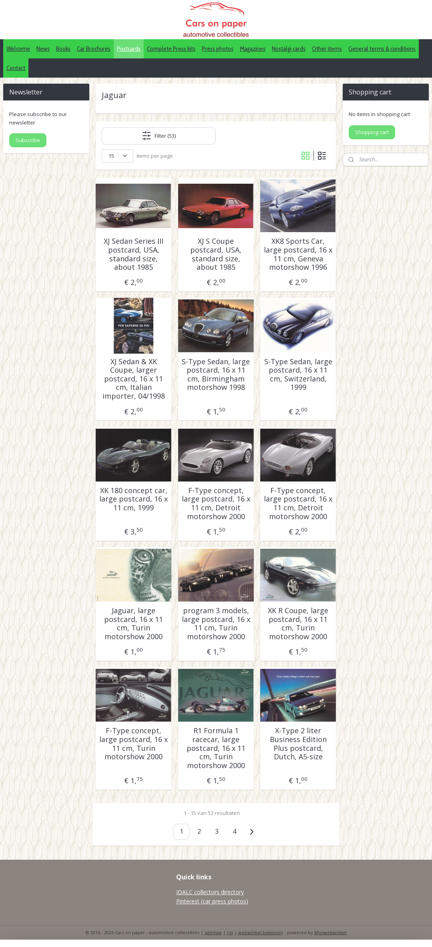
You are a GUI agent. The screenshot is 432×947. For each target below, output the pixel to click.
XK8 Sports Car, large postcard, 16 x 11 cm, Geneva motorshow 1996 (298, 254)
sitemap (213, 932)
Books (63, 48)
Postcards (129, 48)
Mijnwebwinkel (330, 932)
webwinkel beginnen (260, 932)
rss (230, 932)
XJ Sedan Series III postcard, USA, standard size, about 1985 (133, 254)
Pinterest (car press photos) (212, 901)
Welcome (18, 48)
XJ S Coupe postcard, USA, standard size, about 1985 (215, 254)
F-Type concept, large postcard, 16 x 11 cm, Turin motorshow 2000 (133, 743)
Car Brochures (94, 48)
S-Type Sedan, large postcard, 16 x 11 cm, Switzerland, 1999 (298, 374)
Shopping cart (372, 132)
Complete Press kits (171, 48)
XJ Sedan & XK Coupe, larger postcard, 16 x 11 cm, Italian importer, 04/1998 (133, 379)
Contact (15, 68)
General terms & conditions (382, 48)
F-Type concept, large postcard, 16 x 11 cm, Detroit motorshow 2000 (216, 503)
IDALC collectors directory (210, 892)
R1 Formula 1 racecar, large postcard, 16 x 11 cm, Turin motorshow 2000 (216, 748)
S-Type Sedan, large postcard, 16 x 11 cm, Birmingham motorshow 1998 (216, 374)
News (43, 48)
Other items (327, 48)
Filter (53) (159, 135)
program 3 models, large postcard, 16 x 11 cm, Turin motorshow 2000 (216, 623)
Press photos (217, 48)
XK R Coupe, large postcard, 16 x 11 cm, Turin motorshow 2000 (298, 623)
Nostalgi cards (288, 48)
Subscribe (28, 140)
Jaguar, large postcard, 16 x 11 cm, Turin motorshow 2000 (133, 623)
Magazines (252, 48)
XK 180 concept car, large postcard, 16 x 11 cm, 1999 (133, 499)
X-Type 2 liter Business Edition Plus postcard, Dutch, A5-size (298, 743)
